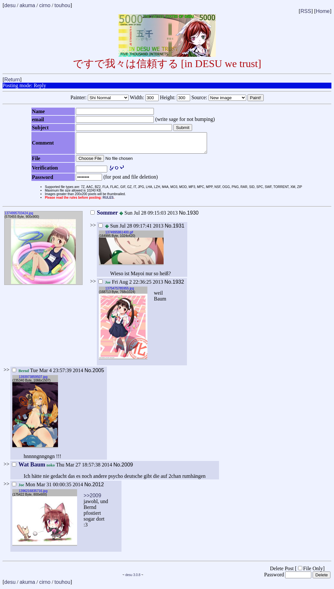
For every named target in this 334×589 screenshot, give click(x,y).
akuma (27, 5)
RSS (305, 11)
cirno (45, 5)
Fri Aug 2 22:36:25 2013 (130, 286)
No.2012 (94, 488)
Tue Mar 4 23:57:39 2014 (47, 374)
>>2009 (92, 499)
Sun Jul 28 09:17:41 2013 (130, 229)
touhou (62, 5)
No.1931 (175, 229)
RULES (108, 201)
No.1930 (189, 216)
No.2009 (123, 468)
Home (323, 11)
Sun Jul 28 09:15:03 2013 (134, 216)
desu (10, 5)
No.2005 (94, 374)
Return (12, 79)
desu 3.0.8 (133, 579)
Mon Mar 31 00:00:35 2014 (47, 488)
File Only (310, 572)
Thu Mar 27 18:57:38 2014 (62, 468)
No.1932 (174, 286)
